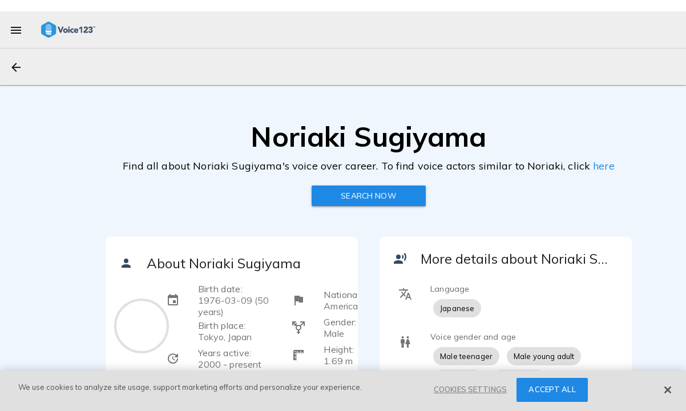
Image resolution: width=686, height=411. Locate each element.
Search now (368, 196)
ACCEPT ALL (551, 389)
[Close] (667, 389)
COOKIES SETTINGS (470, 389)
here (604, 165)
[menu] (16, 29)
